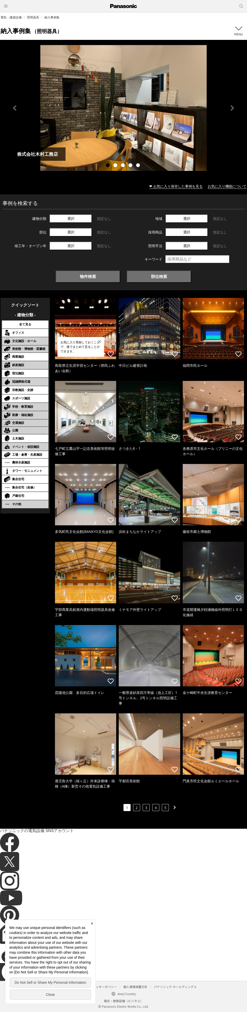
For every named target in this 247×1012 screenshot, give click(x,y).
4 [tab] (131, 165)
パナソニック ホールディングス (175, 986)
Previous (15, 108)
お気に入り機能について (227, 186)
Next (232, 108)
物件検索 (88, 276)
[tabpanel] (123, 108)
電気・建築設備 (11, 17)
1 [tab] (108, 165)
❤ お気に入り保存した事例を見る (176, 186)
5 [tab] (138, 165)
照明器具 (33, 17)
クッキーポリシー (105, 986)
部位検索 (159, 276)
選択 (70, 218)
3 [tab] (123, 165)
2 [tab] (115, 165)
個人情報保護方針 (135, 986)
